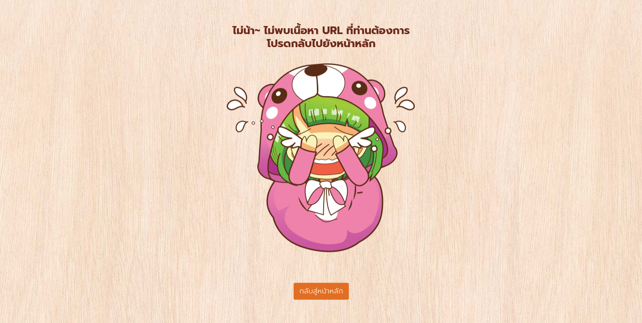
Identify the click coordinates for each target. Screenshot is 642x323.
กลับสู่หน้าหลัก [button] (321, 291)
